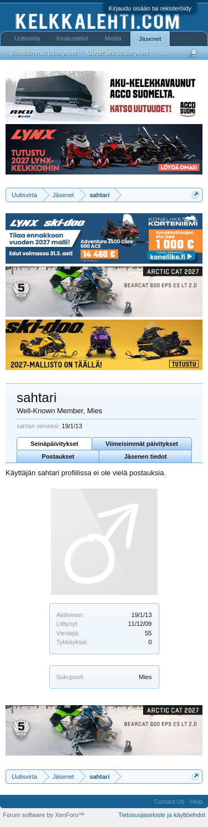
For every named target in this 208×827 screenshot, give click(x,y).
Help (196, 801)
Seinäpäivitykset (54, 443)
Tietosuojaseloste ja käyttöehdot (161, 814)
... (162, 52)
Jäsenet (150, 38)
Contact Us (169, 801)
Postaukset (58, 456)
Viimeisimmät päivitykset (141, 443)
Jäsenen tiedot (145, 456)
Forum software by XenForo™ (43, 814)
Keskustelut (72, 38)
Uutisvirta (27, 38)
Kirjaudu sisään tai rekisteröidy (150, 8)
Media (113, 38)
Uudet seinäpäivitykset (118, 52)
